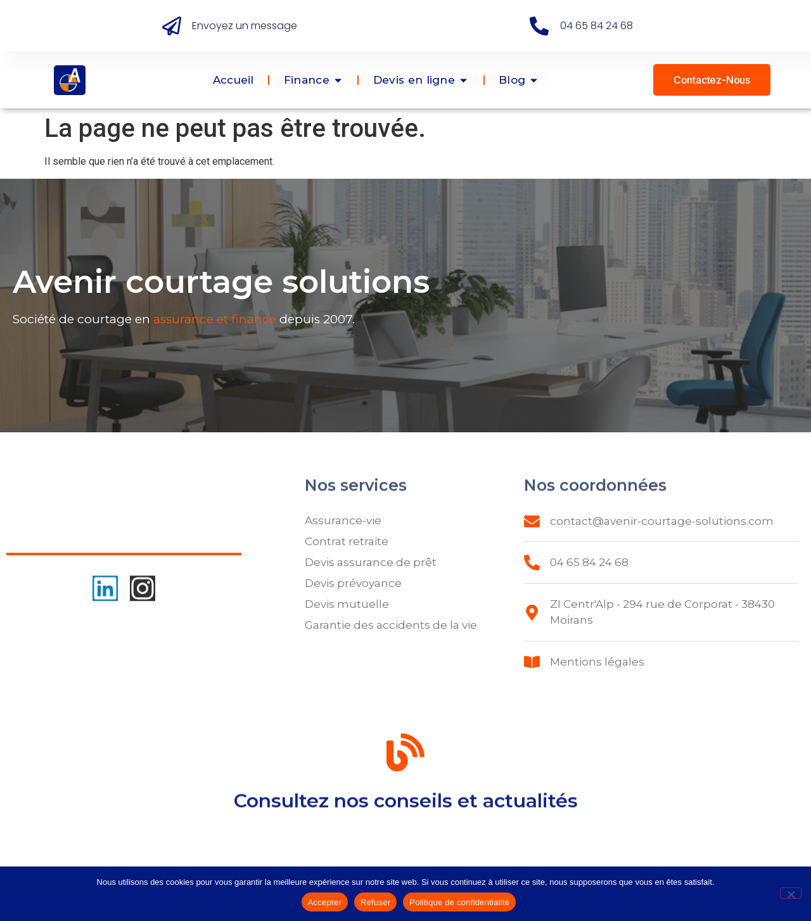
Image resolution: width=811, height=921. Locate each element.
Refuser (375, 902)
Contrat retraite (346, 541)
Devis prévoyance (353, 583)
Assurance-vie (343, 520)
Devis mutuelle (347, 604)
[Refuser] (790, 893)
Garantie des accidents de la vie (391, 625)
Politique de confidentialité (459, 902)
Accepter (325, 902)
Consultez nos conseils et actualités (406, 805)
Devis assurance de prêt (371, 562)
